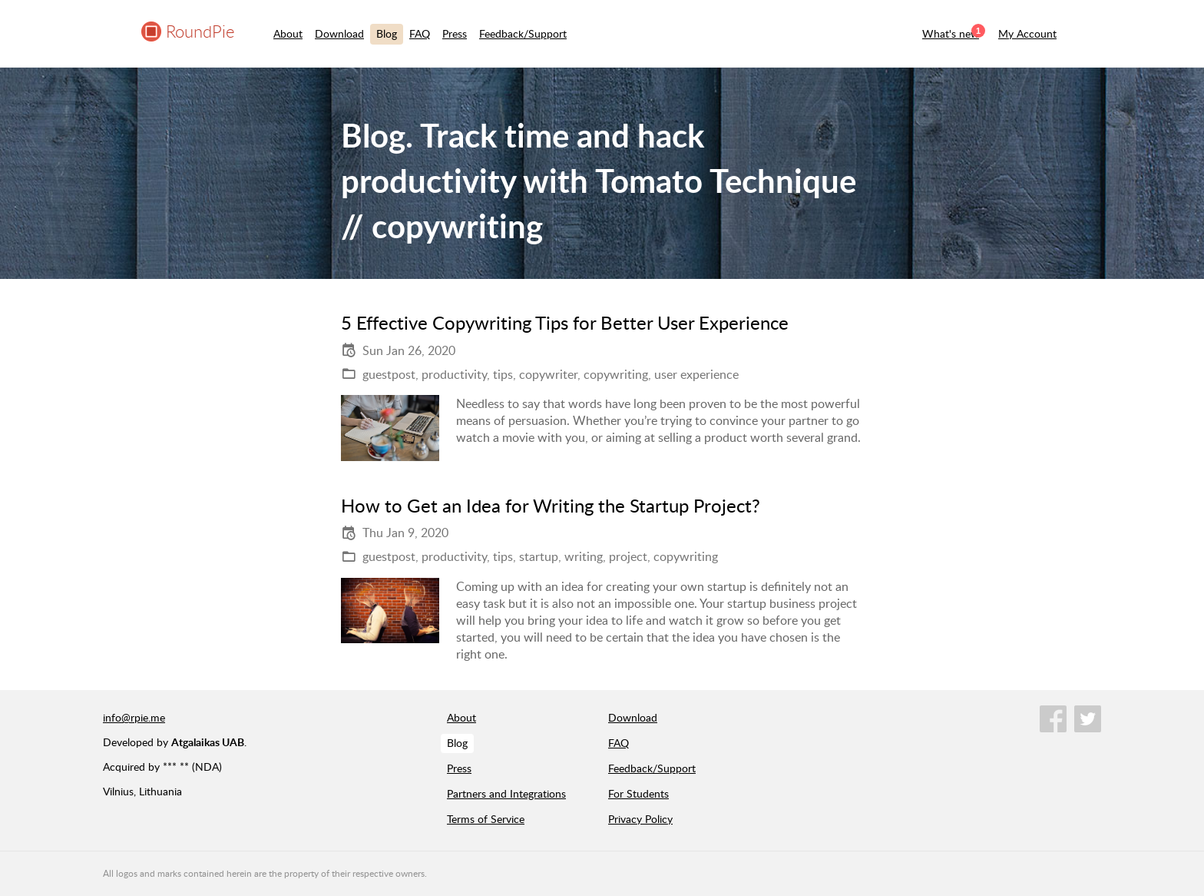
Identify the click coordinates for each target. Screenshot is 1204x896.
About (288, 33)
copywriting (616, 374)
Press (454, 33)
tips (503, 374)
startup (538, 556)
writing (583, 556)
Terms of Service (485, 818)
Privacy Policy (640, 818)
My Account (1027, 33)
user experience (696, 374)
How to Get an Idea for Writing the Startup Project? (550, 505)
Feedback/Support (523, 33)
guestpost (388, 374)
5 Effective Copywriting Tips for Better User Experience (565, 322)
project (628, 556)
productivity (454, 374)
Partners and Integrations (506, 793)
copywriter (548, 374)
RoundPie (200, 31)
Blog (386, 33)
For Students (638, 793)
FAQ (419, 33)
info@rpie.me (134, 717)
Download (339, 33)
